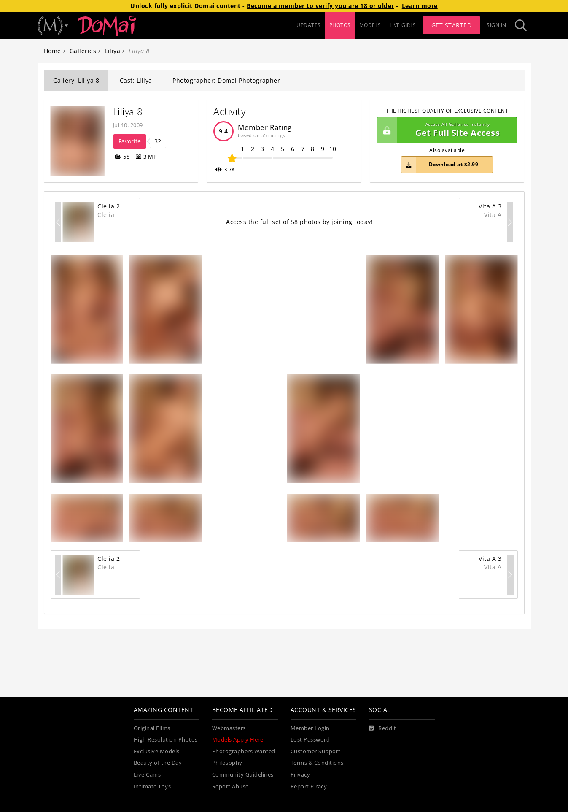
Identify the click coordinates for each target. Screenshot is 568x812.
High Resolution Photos (166, 739)
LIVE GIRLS (403, 25)
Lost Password (310, 739)
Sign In (496, 25)
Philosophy (227, 762)
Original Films (152, 728)
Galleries (83, 51)
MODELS (370, 25)
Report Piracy (309, 786)
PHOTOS (340, 25)
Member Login (310, 728)
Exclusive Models (157, 751)
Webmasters (229, 728)
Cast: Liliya (136, 80)
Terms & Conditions (317, 762)
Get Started (451, 25)
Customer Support (316, 751)
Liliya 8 (128, 111)
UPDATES (308, 25)
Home (52, 51)
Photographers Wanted (243, 751)
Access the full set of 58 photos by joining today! (299, 222)
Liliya (112, 51)
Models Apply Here (238, 739)
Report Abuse (230, 786)
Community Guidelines (243, 774)
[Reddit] (382, 728)
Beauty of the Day (158, 762)
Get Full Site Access (445, 130)
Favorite (129, 141)
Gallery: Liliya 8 (76, 80)
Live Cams (147, 774)
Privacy (300, 774)
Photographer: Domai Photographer (226, 80)
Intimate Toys (152, 786)
